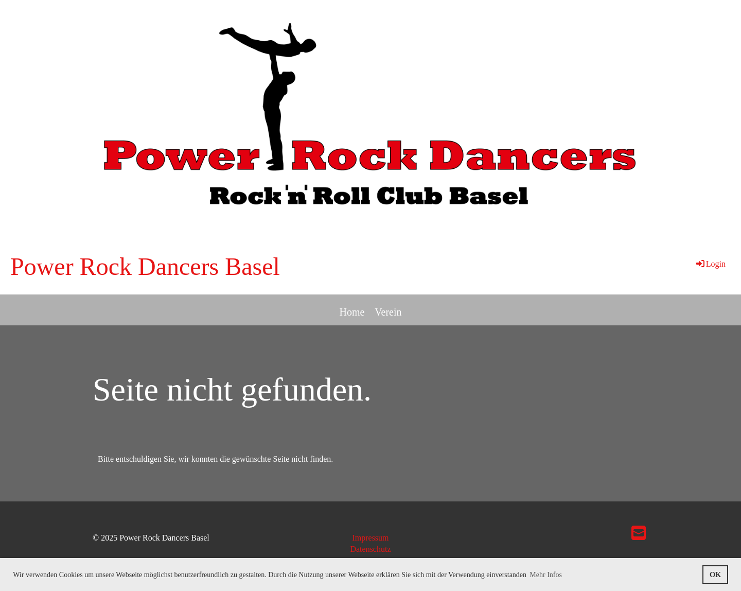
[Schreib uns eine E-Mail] (638, 533)
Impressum (370, 537)
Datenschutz (370, 549)
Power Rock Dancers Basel (145, 266)
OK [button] (715, 574)
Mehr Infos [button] (546, 575)
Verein (388, 312)
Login (710, 263)
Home (351, 312)
